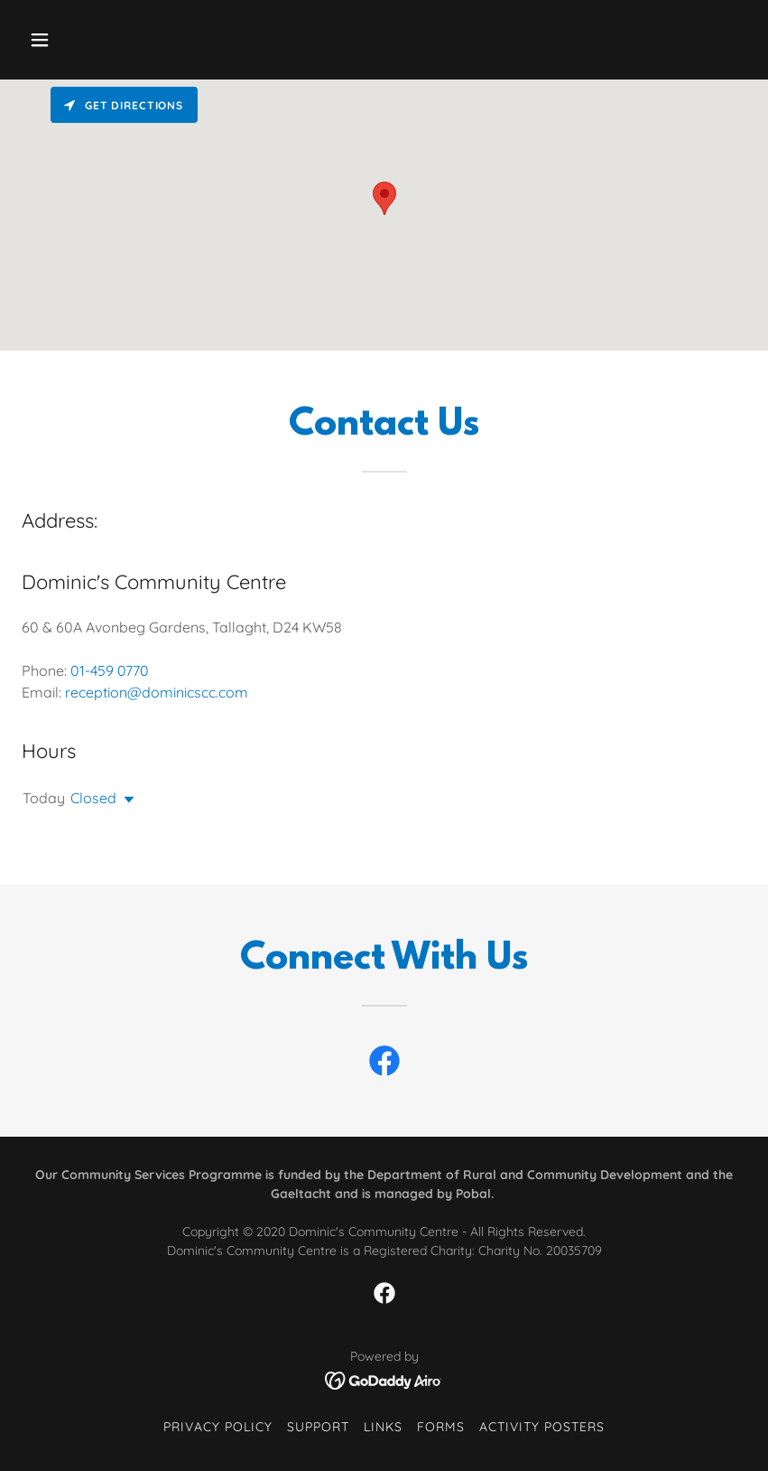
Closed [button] (93, 798)
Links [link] (383, 1427)
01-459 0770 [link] (109, 670)
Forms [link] (441, 1427)
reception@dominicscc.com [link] (156, 692)
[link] (384, 1064)
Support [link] (318, 1427)
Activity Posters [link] (542, 1427)
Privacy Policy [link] (218, 1427)
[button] (105, 40)
